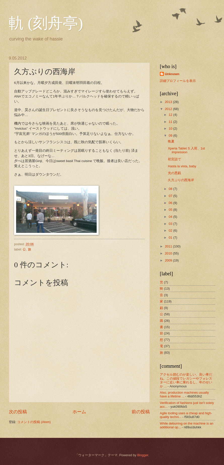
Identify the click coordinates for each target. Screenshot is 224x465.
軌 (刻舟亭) (46, 23)
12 (171, 115)
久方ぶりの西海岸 (181, 180)
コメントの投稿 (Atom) (34, 422)
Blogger (142, 455)
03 (171, 224)
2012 (169, 109)
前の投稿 (141, 411)
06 (171, 203)
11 (171, 122)
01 (171, 237)
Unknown (172, 74)
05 (171, 210)
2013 (169, 102)
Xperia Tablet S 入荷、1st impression (186, 150)
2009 (169, 260)
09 (171, 135)
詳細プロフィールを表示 (178, 81)
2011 (169, 246)
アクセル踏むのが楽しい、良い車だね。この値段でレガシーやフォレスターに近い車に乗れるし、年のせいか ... (186, 380)
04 (171, 217)
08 (171, 189)
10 (171, 128)
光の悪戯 (174, 173)
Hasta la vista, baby (182, 166)
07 (171, 196)
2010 (169, 253)
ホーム (79, 411)
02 (171, 230)
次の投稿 (18, 411)
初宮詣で (174, 159)
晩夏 (171, 141)
